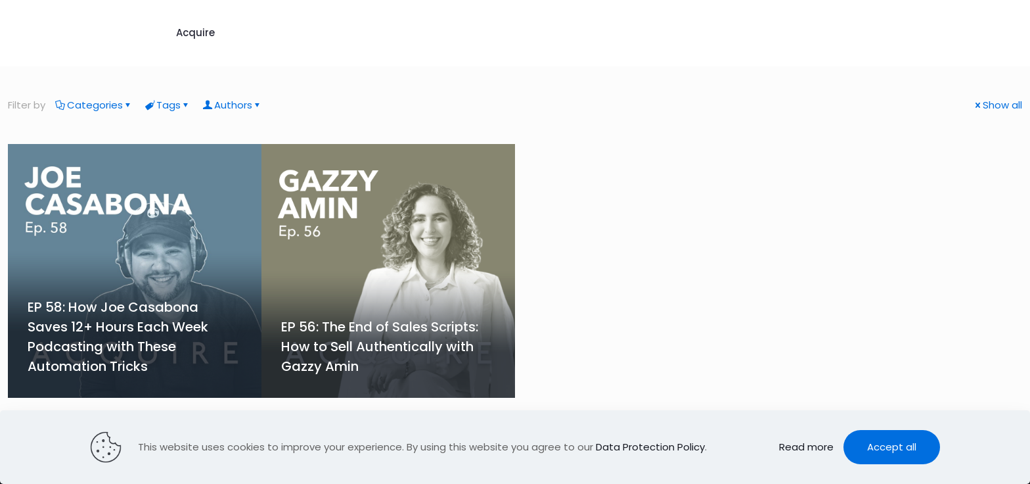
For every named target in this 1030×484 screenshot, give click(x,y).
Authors (232, 105)
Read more (806, 447)
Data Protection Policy (650, 447)
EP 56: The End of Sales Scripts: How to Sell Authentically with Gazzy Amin (379, 346)
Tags (167, 105)
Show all (997, 105)
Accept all (891, 447)
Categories (94, 105)
